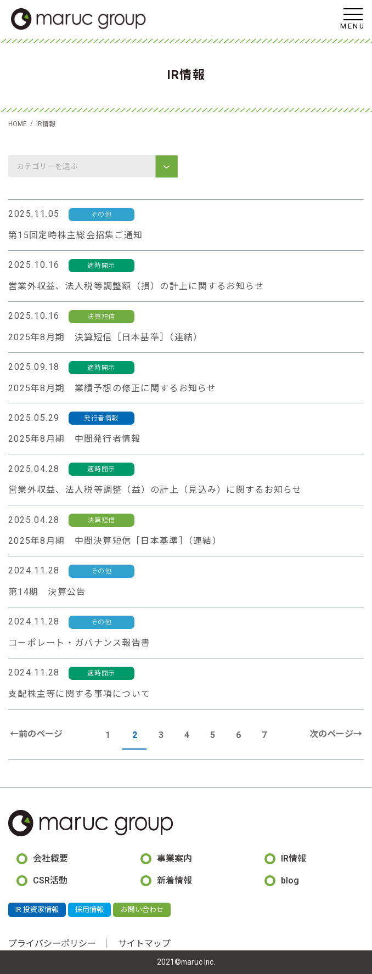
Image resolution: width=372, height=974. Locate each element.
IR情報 (293, 858)
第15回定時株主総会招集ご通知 (75, 235)
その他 (101, 214)
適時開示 (101, 265)
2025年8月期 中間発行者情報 (74, 438)
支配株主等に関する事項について (79, 694)
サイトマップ (144, 943)
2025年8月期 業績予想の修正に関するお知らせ (112, 388)
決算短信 (101, 316)
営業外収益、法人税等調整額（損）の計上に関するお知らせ (136, 286)
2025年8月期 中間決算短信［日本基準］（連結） (115, 541)
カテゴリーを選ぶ (48, 166)
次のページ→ (335, 734)
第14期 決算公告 (47, 592)
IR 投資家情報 (37, 909)
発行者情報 (101, 418)
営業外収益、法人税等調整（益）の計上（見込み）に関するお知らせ (155, 490)
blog (290, 880)
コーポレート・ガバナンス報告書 (79, 643)
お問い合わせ (142, 909)
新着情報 (174, 880)
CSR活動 (50, 880)
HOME (17, 124)
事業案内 (174, 858)
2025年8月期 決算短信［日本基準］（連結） (105, 337)
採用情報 (89, 909)
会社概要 (50, 858)
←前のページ (36, 734)
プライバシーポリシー (52, 943)
